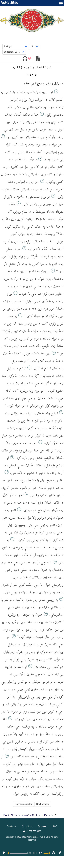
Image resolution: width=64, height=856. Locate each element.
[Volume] (40, 853)
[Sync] (60, 853)
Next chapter (42, 804)
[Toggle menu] (60, 3)
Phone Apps (27, 826)
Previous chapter (23, 804)
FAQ (55, 826)
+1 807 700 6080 (32, 831)
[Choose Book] (16, 46)
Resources (42, 826)
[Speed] (53, 853)
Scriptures (11, 826)
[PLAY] (4, 853)
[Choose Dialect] (14, 51)
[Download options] (37, 59)
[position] (17, 853)
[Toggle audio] (24, 59)
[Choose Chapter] (35, 46)
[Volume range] (47, 853)
